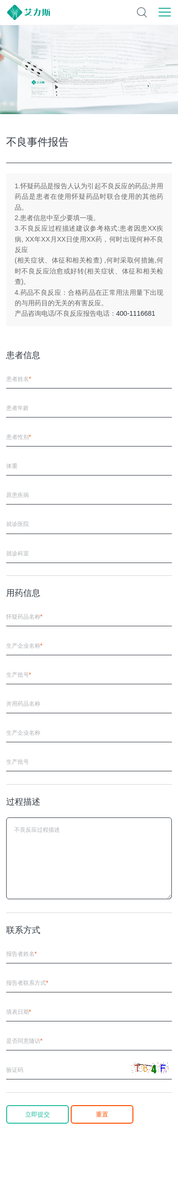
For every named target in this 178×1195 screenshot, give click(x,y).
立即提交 (37, 1114)
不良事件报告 (37, 142)
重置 (102, 1114)
